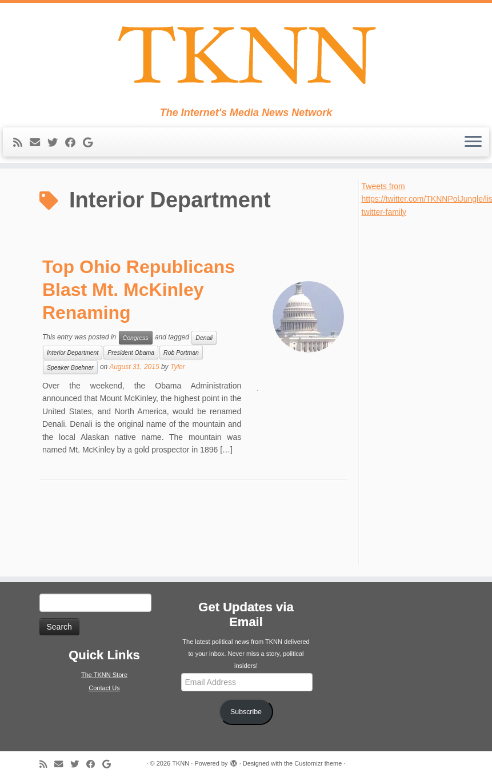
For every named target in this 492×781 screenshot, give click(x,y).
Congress (136, 337)
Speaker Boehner (70, 367)
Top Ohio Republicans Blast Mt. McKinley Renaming (138, 290)
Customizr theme (318, 763)
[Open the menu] (473, 142)
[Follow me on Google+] (91, 143)
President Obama (130, 352)
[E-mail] (38, 143)
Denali (204, 337)
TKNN (180, 763)
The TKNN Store (104, 674)
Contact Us (104, 687)
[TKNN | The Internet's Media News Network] (246, 55)
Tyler (177, 367)
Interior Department (72, 352)
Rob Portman (181, 352)
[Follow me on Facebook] (74, 143)
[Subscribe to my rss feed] (21, 143)
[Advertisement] (414, 389)
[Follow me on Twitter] (56, 143)
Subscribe (246, 712)
